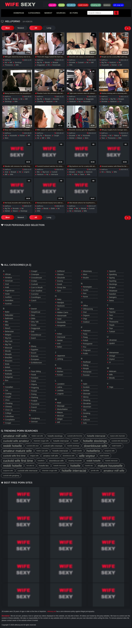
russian (86, 375)
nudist (85, 290)
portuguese (87, 344)
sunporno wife (109, 451)
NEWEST (48, 13)
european (35, 359)
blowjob (55, 62)
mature (79, 138)
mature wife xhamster (117, 436)
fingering (35, 388)
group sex (61, 287)
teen (103, 138)
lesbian (60, 390)
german (34, 422)
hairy (59, 299)
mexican (60, 416)
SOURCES (60, 13)
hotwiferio (93, 451)
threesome (9, 65)
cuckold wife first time (74, 436)
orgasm (86, 315)
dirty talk (35, 322)
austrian (8, 304)
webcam (112, 371)
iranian (60, 340)
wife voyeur (87, 455)
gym (59, 291)
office (85, 306)
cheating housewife (75, 461)
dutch (33, 338)
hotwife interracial (96, 436)
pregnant (87, 350)
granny (104, 135)
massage (60, 406)
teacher (112, 312)
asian (7, 294)
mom (6, 138)
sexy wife (52, 5)
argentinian (9, 291)
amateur (8, 277)
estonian (34, 356)
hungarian (61, 325)
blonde (47, 62)
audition (8, 297)
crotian (34, 281)
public (85, 353)
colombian (9, 416)
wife (17, 65)
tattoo (82, 174)
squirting (112, 281)
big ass (8, 338)
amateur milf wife (15, 436)
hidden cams (62, 312)
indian (59, 334)
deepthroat (35, 312)
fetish (33, 381)
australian (9, 300)
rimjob (86, 368)
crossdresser (36, 278)
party (85, 334)
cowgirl (34, 271)
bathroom (9, 318)
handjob (60, 303)
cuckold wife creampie (53, 446)
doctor (33, 325)
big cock (105, 99)
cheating (40, 101)
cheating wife (95, 5)
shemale (86, 394)
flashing (34, 397)
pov (84, 347)
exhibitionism (36, 363)
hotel (59, 319)
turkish (112, 332)
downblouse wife (95, 446)
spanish (112, 271)
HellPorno (7, 60)
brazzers (80, 99)
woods (112, 378)
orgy (85, 319)
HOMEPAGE (18, 13)
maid (59, 403)
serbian (86, 390)
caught (56, 135)
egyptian (34, 350)
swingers (113, 297)
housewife (105, 65)
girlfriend (60, 271)
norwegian (87, 287)
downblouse (36, 335)
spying (112, 278)
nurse (85, 297)
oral (84, 312)
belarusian (9, 331)
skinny (108, 172)
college (8, 413)
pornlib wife (95, 471)
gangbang (35, 418)
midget (60, 419)
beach (7, 328)
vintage (112, 356)
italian (59, 347)
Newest (20, 28)
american (9, 281)
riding (85, 365)
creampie (35, 274)
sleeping (86, 400)
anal (6, 172)
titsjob (111, 325)
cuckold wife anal (32, 446)
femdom (34, 378)
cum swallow (36, 291)
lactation (60, 384)
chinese (8, 407)
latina (59, 387)
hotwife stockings (55, 436)
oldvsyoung (88, 309)
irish (58, 344)
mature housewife (110, 465)
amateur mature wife (17, 451)
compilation (10, 420)
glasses (80, 172)
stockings (18, 62)
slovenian (87, 407)
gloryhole (61, 278)
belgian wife (34, 456)
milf (11, 62)
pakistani (87, 331)
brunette (72, 62)
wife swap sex (118, 5)
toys (111, 328)
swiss (111, 300)
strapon (112, 287)
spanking (113, 274)
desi (33, 315)
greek (59, 284)
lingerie (26, 172)
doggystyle (41, 65)
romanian (87, 372)
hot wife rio (71, 5)
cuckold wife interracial (119, 441)
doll (32, 332)
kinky (59, 368)
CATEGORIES (34, 13)
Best (8, 28)
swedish (112, 294)
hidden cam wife (37, 436)
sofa (75, 174)
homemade (56, 65)
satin (85, 384)
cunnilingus (36, 297)
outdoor (124, 135)
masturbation (62, 409)
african (8, 274)
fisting (33, 394)
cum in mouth (37, 287)
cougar (8, 423)
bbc (38, 172)
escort (33, 353)
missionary (87, 271)
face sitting (36, 371)
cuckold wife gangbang (11, 476)
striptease (113, 291)
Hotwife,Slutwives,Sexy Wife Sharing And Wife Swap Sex (22, 4)
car (6, 390)
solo (85, 423)
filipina (34, 384)
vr (110, 362)
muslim (86, 278)
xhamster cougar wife (41, 441)
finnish (34, 391)
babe (39, 208)
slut (84, 410)
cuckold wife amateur (16, 440)
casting (8, 393)
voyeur (112, 359)
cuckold (81, 62)
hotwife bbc (44, 466)
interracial (54, 174)
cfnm (7, 400)
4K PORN (74, 13)
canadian (9, 387)
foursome (35, 404)
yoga (111, 387)
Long (49, 28)
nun (84, 293)
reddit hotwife (83, 5)
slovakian (87, 403)
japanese (61, 356)
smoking (86, 413)
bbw (7, 325)
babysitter (9, 315)
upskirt (112, 343)
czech (33, 300)
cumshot (34, 294)
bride (53, 208)
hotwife (61, 5)
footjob (34, 401)
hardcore (112, 62)
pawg (85, 337)
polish (85, 340)
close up (9, 410)
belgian (8, 335)
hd (6, 62)
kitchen (114, 65)
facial (33, 375)
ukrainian (113, 340)
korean (60, 375)
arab (7, 287)
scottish (86, 387)
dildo (33, 318)
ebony (33, 346)
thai (111, 318)
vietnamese (114, 353)
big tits (39, 62)
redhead (87, 362)
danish (34, 309)
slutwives (107, 5)
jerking (60, 359)
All (36, 28)
